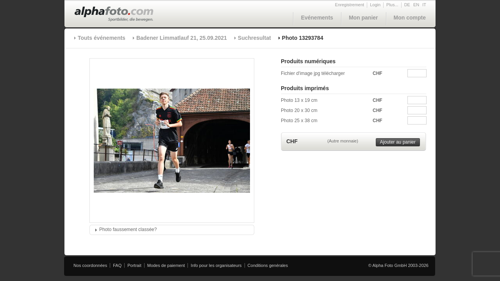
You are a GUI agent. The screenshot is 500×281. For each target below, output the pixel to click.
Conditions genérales (268, 265)
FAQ (117, 265)
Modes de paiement (166, 265)
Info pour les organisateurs (216, 265)
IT (424, 4)
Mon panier (363, 17)
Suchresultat (254, 38)
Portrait (134, 265)
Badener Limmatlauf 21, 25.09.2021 (181, 38)
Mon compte (410, 17)
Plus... (392, 4)
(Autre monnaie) (342, 141)
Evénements (317, 17)
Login (375, 4)
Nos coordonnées (90, 265)
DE (407, 4)
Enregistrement (349, 4)
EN (416, 4)
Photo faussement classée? (128, 229)
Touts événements (101, 38)
